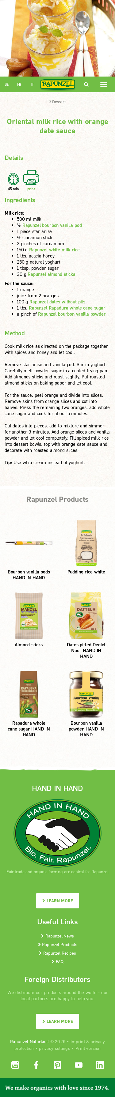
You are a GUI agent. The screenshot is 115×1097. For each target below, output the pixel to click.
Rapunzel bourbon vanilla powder (71, 314)
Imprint (78, 1041)
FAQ (57, 961)
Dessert (57, 101)
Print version (88, 1048)
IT (32, 84)
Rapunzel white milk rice (54, 249)
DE (7, 84)
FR (19, 84)
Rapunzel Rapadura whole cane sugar (67, 307)
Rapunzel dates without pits (57, 301)
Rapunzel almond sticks (51, 274)
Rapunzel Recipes (57, 953)
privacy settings (54, 1048)
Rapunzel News (57, 935)
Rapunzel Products (57, 944)
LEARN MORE (57, 900)
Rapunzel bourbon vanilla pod (52, 225)
